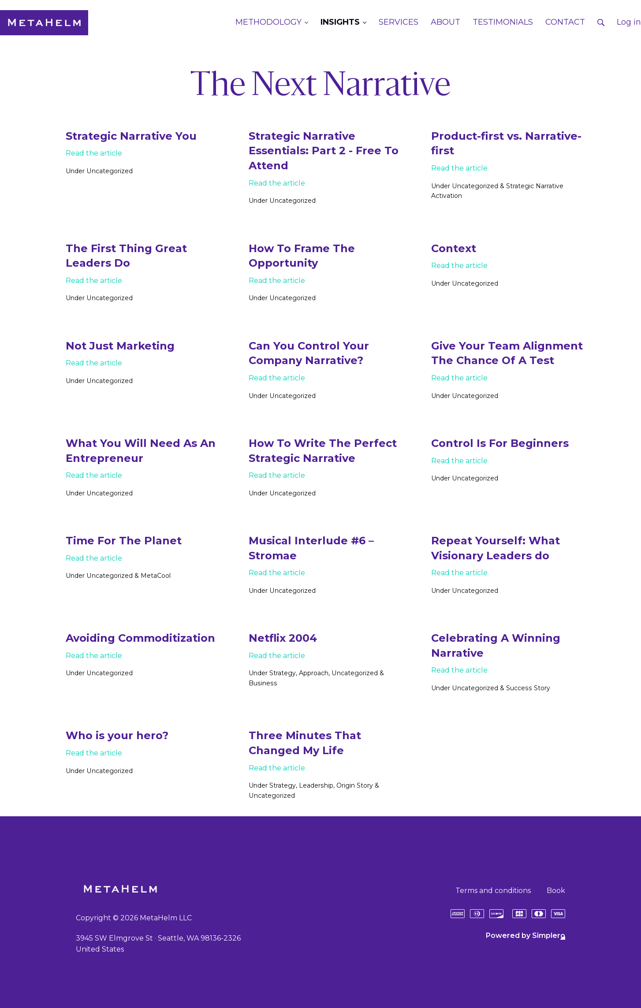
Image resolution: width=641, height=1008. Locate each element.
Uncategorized (109, 171)
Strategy (282, 673)
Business (262, 683)
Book (556, 890)
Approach (313, 673)
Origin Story (354, 785)
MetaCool (155, 576)
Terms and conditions (493, 890)
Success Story (527, 688)
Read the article (94, 153)
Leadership (316, 785)
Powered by (525, 935)
